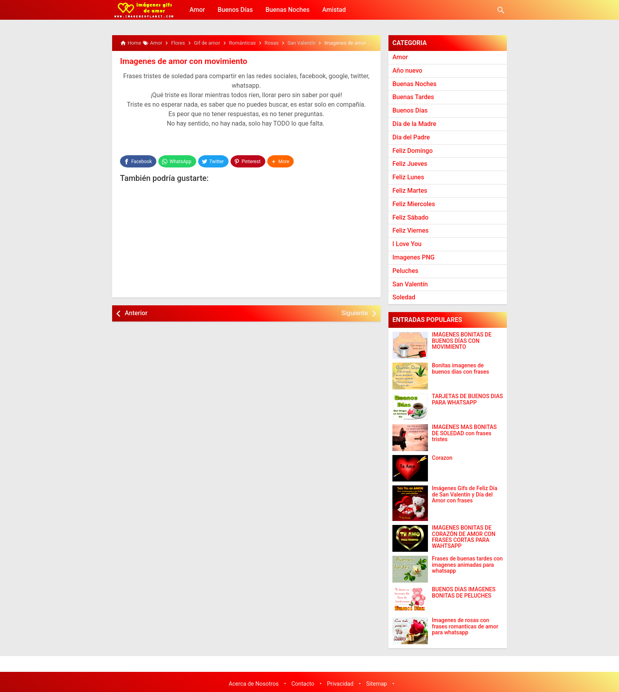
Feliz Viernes (410, 230)
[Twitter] (213, 161)
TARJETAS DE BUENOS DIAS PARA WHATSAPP (467, 399)
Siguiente (354, 312)
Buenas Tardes (413, 97)
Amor (197, 9)
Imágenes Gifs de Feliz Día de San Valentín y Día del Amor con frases (464, 494)
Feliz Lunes (408, 177)
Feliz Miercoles (413, 204)
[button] (280, 161)
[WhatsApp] (177, 161)
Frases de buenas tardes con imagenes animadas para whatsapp (467, 565)
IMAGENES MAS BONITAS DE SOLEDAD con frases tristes (464, 433)
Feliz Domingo (412, 150)
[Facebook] (138, 161)
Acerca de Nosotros (254, 684)
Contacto (302, 684)
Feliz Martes (409, 190)
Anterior (136, 312)
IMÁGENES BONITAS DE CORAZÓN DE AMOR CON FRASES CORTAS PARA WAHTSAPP (463, 537)
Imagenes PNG (413, 257)
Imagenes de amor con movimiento (182, 61)
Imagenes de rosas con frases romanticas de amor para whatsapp (465, 626)
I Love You (407, 244)
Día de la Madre (414, 124)
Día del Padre (411, 137)
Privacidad (340, 684)
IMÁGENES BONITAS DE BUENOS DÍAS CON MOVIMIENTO (461, 341)
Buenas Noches (287, 9)
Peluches (405, 271)
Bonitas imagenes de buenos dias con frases (460, 368)
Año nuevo (407, 70)
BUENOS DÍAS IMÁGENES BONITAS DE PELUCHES (463, 592)
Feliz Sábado (410, 217)
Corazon (442, 458)
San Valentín (410, 284)
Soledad (403, 297)
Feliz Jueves (409, 163)
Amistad (334, 9)
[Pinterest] (248, 161)
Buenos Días (235, 9)
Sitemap (376, 684)
